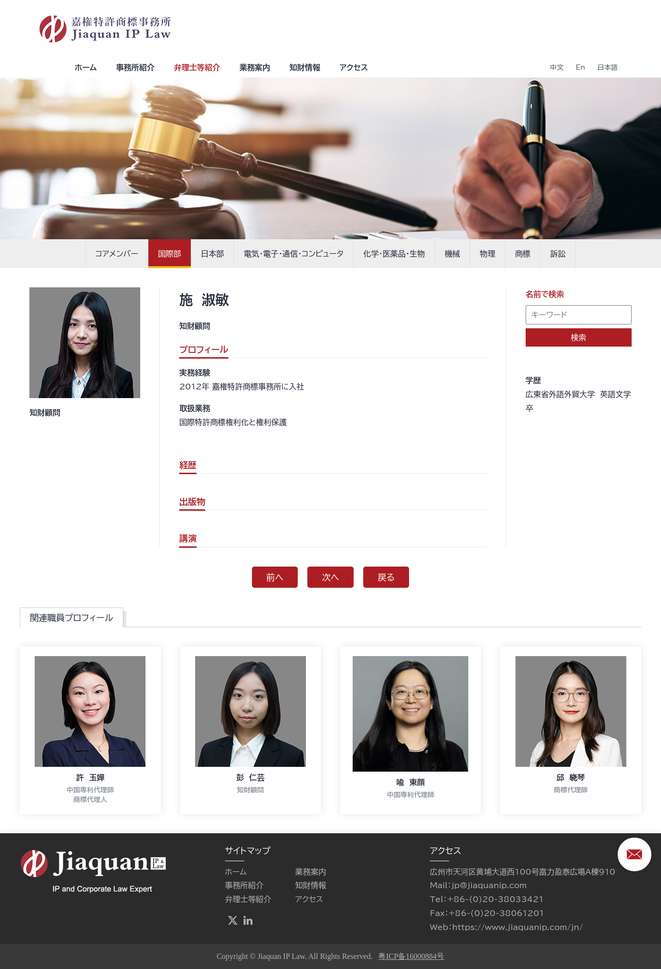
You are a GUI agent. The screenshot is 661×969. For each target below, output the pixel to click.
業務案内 (254, 67)
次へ (330, 577)
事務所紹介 (135, 67)
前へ (275, 577)
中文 (557, 67)
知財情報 (305, 67)
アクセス (354, 67)
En (580, 67)
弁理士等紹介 (197, 67)
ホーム (86, 67)
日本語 (607, 67)
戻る (386, 577)
